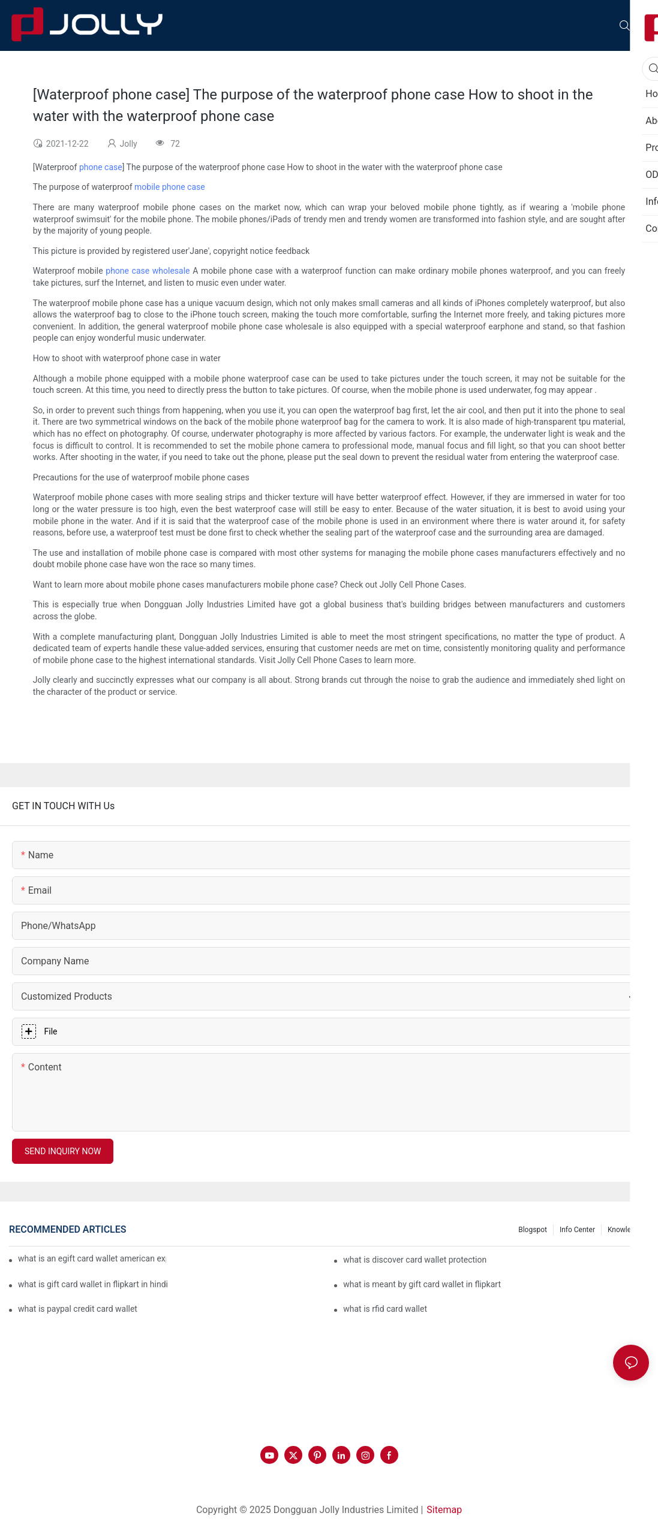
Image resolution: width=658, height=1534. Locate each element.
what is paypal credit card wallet (77, 1309)
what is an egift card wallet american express (92, 1258)
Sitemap (444, 1509)
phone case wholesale (148, 271)
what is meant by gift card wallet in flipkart (422, 1284)
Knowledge (625, 1230)
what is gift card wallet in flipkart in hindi (93, 1284)
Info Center (577, 1230)
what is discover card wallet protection (414, 1259)
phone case (100, 167)
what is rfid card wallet (385, 1309)
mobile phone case (169, 187)
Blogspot (532, 1230)
